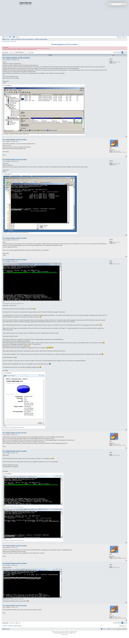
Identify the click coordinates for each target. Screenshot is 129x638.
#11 (3, 59)
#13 (3, 161)
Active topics (13, 41)
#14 (3, 239)
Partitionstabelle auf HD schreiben (64, 44)
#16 (3, 434)
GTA (66, 631)
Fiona (110, 148)
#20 (3, 607)
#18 (3, 547)
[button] (118, 52)
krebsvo (111, 58)
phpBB (60, 632)
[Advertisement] (64, 22)
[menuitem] (11, 37)
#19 (3, 565)
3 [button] (124, 52)
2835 (113, 150)
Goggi (110, 260)
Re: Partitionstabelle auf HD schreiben (16, 58)
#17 (3, 452)
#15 (3, 261)
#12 (3, 141)
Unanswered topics (6, 41)
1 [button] (120, 52)
